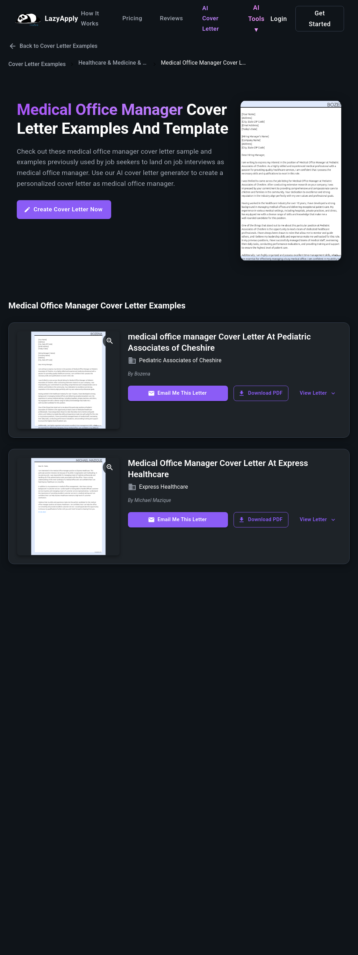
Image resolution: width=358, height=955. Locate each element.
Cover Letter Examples (37, 64)
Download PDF (260, 393)
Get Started (320, 18)
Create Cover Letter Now (63, 209)
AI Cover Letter (210, 18)
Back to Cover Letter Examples (53, 46)
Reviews (171, 18)
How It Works (90, 18)
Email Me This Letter (177, 393)
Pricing (132, 18)
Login (278, 18)
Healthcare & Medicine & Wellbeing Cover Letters (113, 62)
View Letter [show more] (318, 393)
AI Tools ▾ (256, 18)
